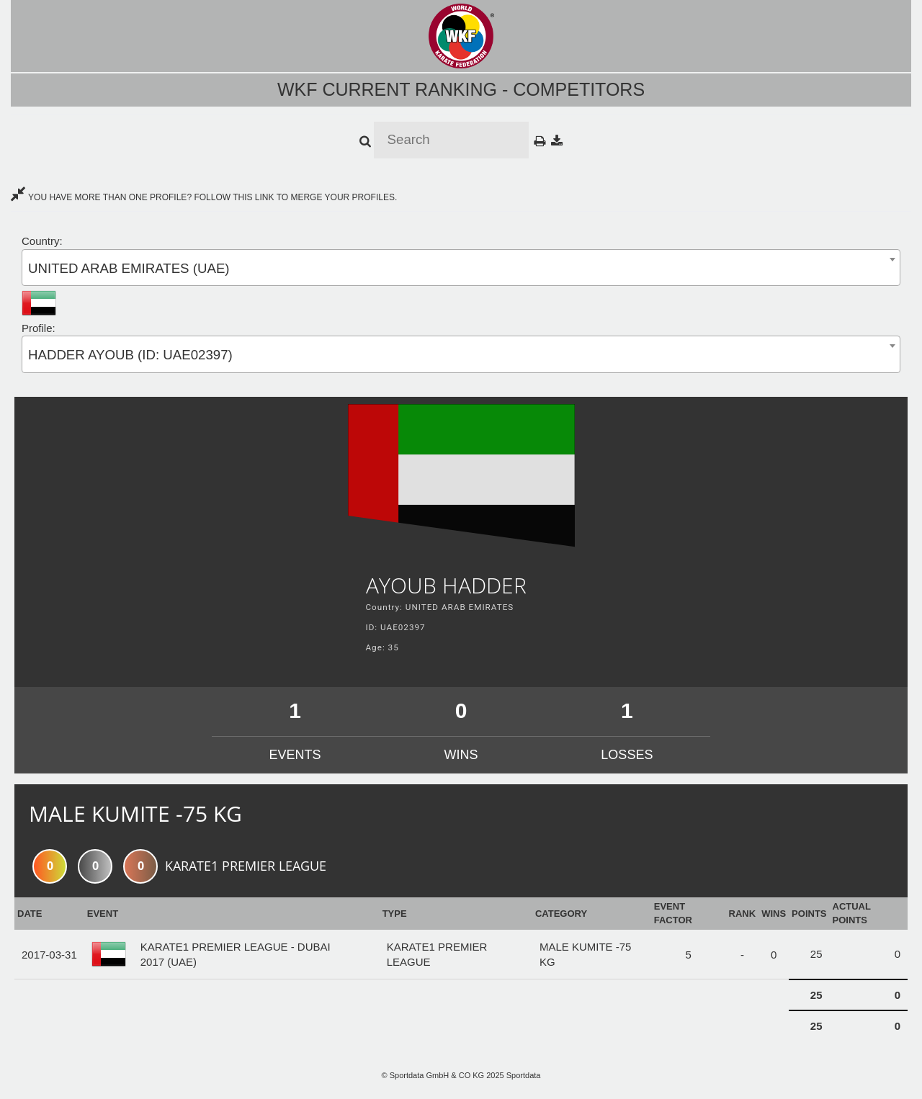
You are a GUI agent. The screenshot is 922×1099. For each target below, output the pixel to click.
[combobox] (461, 267)
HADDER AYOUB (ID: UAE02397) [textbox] (130, 354)
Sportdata (523, 1075)
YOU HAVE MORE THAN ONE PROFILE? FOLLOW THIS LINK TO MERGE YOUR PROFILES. (204, 197)
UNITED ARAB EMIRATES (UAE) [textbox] (129, 268)
